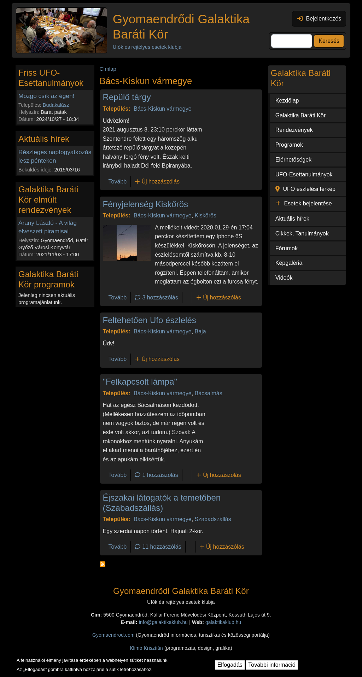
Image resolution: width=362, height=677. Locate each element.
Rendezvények (294, 130)
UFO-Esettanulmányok (304, 174)
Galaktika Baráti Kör (300, 115)
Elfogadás (230, 665)
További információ (271, 665)
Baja (200, 331)
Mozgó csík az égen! (46, 95)
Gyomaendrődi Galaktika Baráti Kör (181, 26)
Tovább (118, 182)
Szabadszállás (213, 519)
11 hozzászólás (161, 547)
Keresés (329, 41)
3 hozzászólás (160, 297)
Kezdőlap (287, 101)
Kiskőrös (205, 215)
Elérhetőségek (293, 160)
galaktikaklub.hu (223, 622)
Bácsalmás (208, 393)
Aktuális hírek (292, 219)
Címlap (108, 69)
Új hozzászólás (160, 182)
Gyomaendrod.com (113, 635)
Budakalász (56, 105)
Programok (289, 145)
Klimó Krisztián (146, 648)
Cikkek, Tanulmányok (302, 233)
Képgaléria (289, 263)
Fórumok (286, 248)
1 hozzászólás (160, 475)
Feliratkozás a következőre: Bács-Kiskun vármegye (102, 564)
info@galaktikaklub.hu (163, 622)
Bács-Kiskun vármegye (163, 109)
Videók (284, 278)
